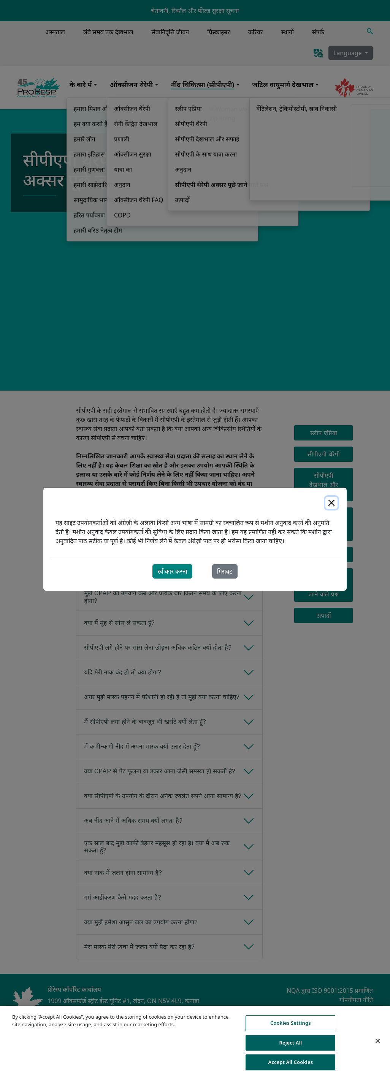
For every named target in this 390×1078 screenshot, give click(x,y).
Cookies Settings (290, 1027)
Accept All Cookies (290, 1066)
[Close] (331, 503)
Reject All (290, 1046)
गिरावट (225, 571)
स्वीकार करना (172, 571)
